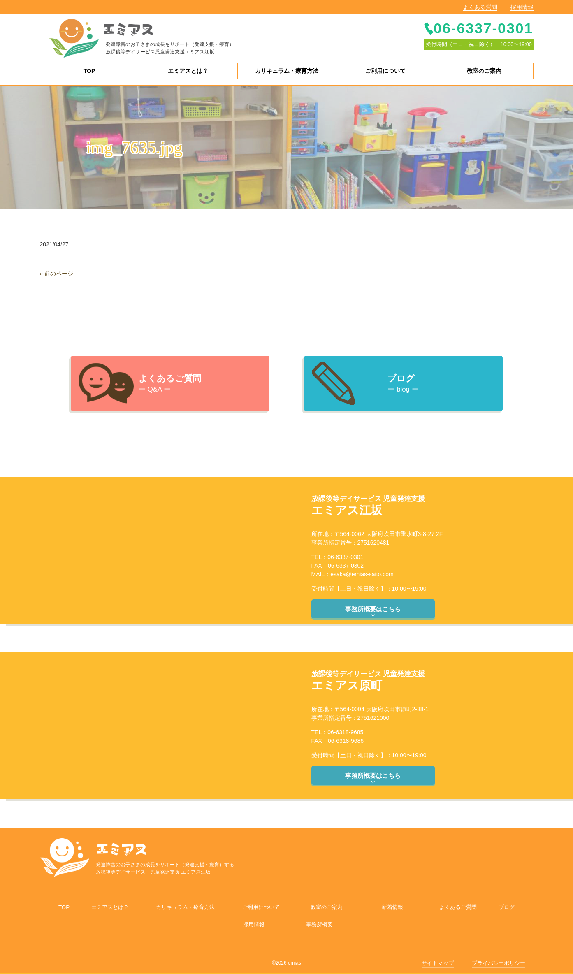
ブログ (507, 907)
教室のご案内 (327, 907)
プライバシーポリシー (498, 963)
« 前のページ (57, 273)
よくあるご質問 (458, 907)
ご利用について (261, 907)
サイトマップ (438, 963)
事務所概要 (319, 924)
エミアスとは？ (110, 907)
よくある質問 (480, 7)
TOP (64, 907)
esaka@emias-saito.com (362, 574)
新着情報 (392, 907)
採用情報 (522, 7)
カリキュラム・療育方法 (185, 907)
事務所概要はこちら (373, 612)
